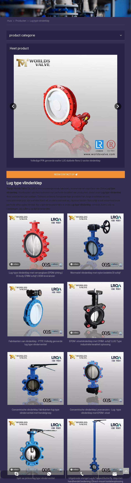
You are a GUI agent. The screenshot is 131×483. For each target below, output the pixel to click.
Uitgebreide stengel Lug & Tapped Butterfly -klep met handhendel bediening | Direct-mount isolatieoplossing (95, 480)
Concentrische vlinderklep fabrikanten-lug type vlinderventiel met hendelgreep (35, 411)
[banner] (65, 8)
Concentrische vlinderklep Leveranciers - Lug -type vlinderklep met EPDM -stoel (95, 411)
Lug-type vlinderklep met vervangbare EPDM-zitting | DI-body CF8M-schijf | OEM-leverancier (35, 274)
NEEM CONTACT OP (65, 174)
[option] (65, 109)
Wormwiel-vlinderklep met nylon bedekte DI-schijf (95, 272)
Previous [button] (13, 106)
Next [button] (118, 106)
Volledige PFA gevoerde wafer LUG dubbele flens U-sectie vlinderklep (65, 160)
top (126, 471)
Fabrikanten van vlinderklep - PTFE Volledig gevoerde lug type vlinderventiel (35, 343)
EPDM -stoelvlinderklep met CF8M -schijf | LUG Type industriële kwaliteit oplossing (95, 343)
